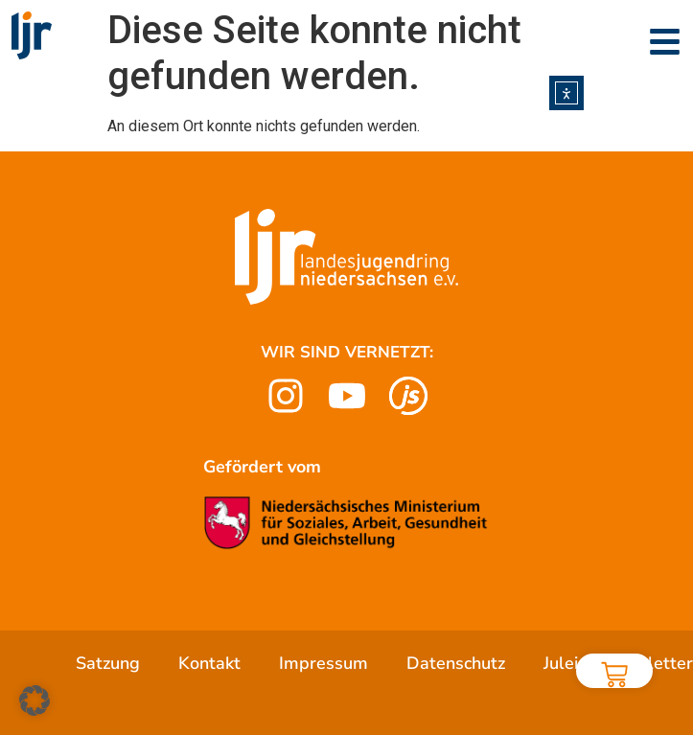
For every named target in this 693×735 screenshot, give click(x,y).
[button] (34, 700)
